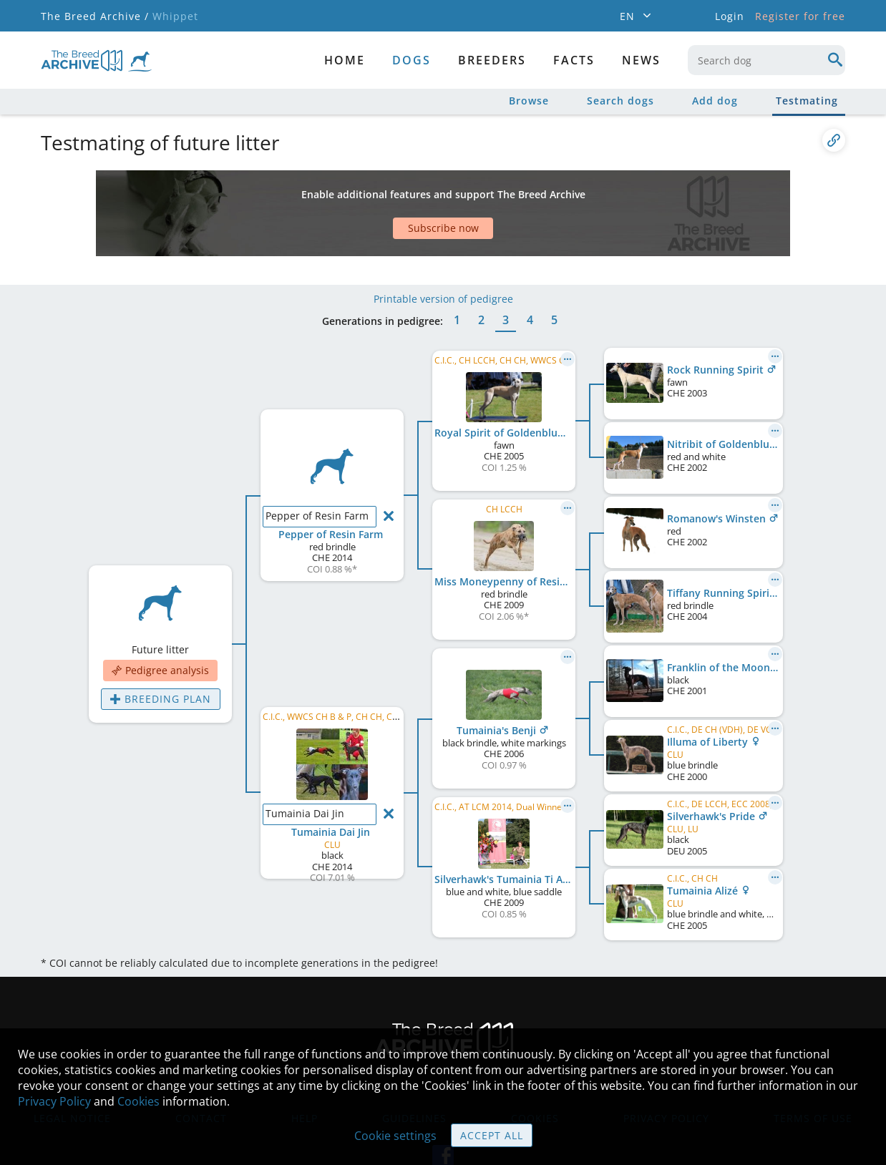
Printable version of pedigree (443, 256)
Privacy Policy (54, 1101)
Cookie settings (395, 1136)
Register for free (800, 16)
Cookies (138, 1101)
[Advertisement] (388, 195)
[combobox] (766, 60)
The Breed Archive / (95, 16)
